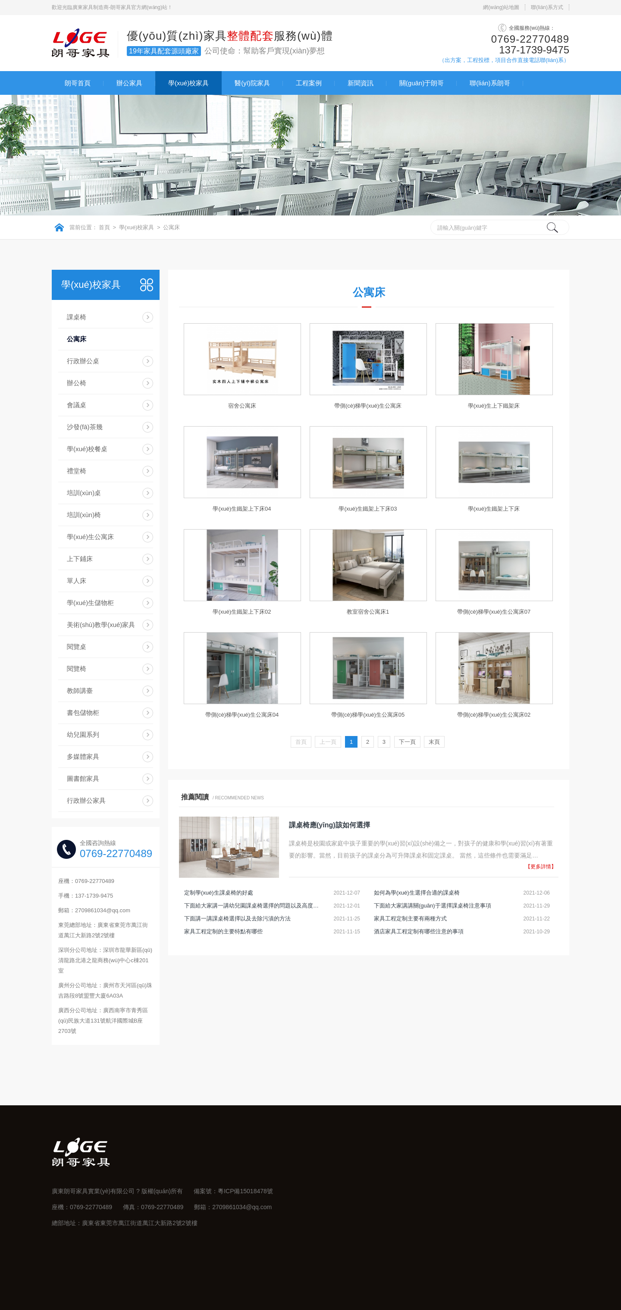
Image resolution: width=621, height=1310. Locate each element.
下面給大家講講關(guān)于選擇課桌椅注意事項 (432, 905)
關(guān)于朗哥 (421, 83)
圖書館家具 (83, 778)
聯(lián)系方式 (547, 7)
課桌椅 (76, 317)
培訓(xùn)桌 (84, 492)
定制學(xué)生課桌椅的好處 (218, 892)
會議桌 (76, 405)
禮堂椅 (76, 470)
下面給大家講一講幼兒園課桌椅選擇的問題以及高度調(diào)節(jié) (253, 905)
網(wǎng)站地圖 (501, 7)
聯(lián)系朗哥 (490, 83)
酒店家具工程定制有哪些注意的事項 (419, 931)
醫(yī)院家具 (252, 83)
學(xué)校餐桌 (87, 448)
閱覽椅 (76, 668)
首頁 (104, 227)
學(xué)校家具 (188, 83)
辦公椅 (76, 383)
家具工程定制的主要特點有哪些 (223, 931)
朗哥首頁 (78, 83)
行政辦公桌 (83, 361)
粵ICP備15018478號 (245, 1191)
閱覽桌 (76, 646)
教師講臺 (80, 690)
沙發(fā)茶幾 (85, 426)
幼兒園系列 (83, 734)
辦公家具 (129, 83)
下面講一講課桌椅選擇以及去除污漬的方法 (237, 918)
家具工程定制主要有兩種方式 (410, 918)
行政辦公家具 (86, 800)
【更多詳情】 (540, 867)
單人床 (76, 580)
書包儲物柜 (83, 712)
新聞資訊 (360, 83)
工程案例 (309, 83)
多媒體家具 (83, 756)
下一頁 (407, 742)
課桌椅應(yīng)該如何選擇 (329, 825)
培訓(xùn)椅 (84, 514)
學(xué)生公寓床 (90, 536)
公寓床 (171, 227)
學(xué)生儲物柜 (90, 602)
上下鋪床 (80, 558)
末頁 (434, 742)
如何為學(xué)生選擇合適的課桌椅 (417, 892)
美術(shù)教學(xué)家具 (101, 624)
